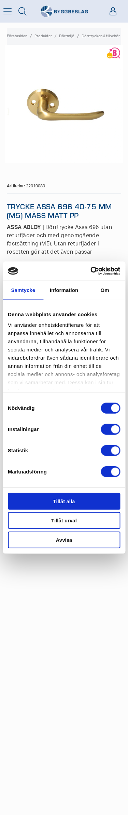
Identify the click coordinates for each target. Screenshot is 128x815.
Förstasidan (17, 36)
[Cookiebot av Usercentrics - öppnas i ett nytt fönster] (91, 271)
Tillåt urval (64, 520)
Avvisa (64, 540)
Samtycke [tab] (23, 290)
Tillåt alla (64, 501)
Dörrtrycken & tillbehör (101, 36)
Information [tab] (64, 290)
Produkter (43, 36)
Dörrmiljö (66, 36)
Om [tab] (105, 290)
